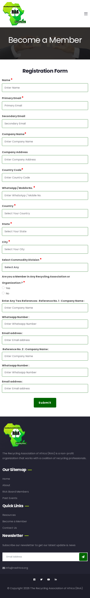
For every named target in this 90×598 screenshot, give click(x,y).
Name (7, 79)
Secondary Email (13, 116)
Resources (9, 515)
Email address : (12, 333)
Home (6, 479)
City (6, 241)
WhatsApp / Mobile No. (18, 187)
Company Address (14, 152)
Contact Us (9, 528)
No (7, 293)
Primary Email (12, 97)
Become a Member (14, 521)
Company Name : (72, 301)
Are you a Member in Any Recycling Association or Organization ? (36, 280)
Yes (8, 288)
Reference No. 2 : (13, 349)
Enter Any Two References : (20, 301)
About (6, 485)
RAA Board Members (15, 492)
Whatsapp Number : (15, 317)
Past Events (9, 498)
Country (9, 205)
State (7, 223)
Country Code (12, 169)
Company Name (14, 133)
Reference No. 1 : (49, 301)
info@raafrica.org (15, 568)
